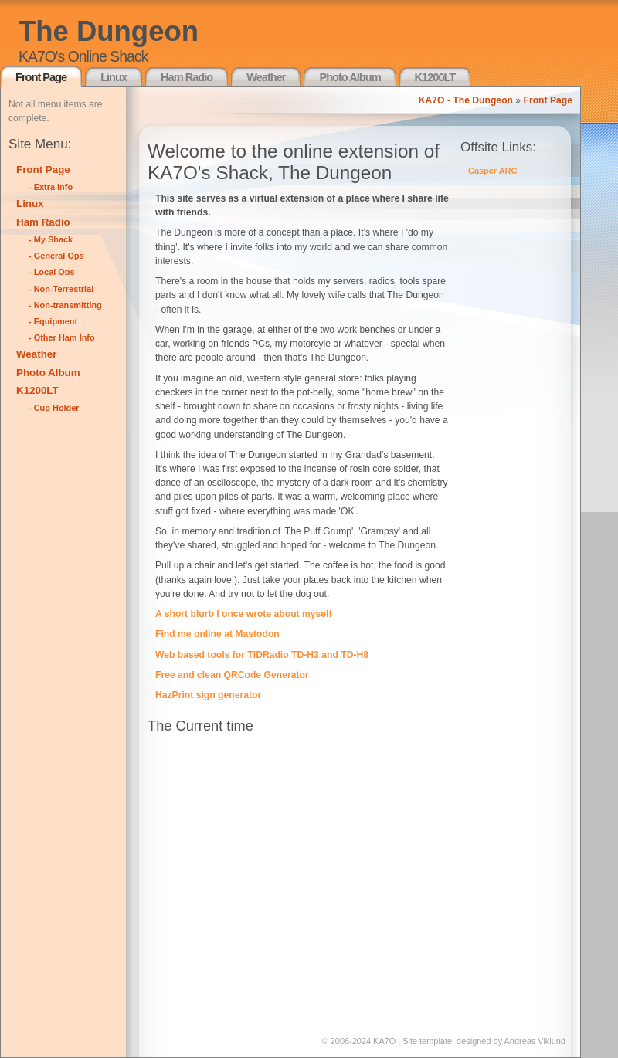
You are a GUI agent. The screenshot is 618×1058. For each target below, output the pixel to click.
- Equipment (53, 321)
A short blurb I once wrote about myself (243, 614)
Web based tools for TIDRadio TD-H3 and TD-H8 (261, 654)
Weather (265, 77)
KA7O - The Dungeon (466, 100)
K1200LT (435, 77)
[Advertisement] (70, 655)
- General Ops (56, 255)
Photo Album (349, 77)
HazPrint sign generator (208, 695)
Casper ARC (492, 170)
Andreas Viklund (534, 1041)
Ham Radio (186, 77)
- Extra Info (51, 187)
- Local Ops (52, 271)
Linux (113, 77)
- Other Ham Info (62, 337)
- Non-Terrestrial (61, 288)
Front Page (40, 77)
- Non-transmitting (65, 305)
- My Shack (51, 239)
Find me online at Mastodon (217, 634)
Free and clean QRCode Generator (232, 675)
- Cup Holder (54, 407)
